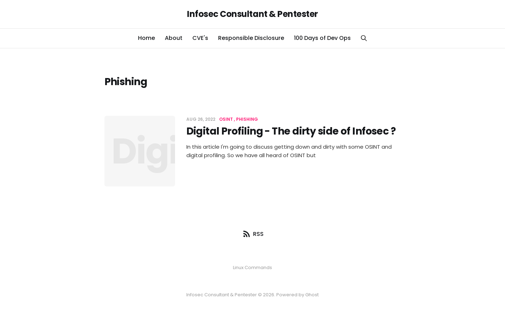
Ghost (312, 294)
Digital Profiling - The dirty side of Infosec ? (291, 131)
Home (146, 38)
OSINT (226, 119)
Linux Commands (252, 267)
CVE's (200, 38)
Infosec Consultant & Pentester (252, 14)
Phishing (247, 119)
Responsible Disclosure (251, 38)
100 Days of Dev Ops (322, 38)
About (173, 38)
